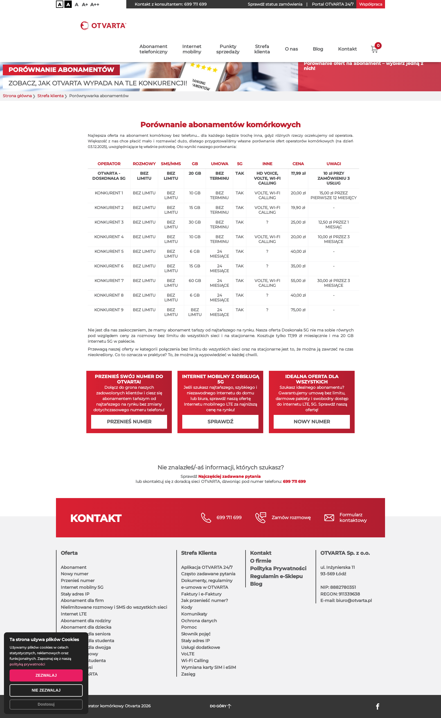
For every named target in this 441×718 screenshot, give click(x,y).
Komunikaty (194, 614)
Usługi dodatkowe (200, 647)
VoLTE (187, 653)
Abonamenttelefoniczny (153, 24)
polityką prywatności (27, 664)
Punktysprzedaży (227, 24)
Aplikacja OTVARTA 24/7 (207, 567)
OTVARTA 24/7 (333, 4)
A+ (85, 4)
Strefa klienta (50, 96)
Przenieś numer (129, 421)
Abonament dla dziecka (86, 627)
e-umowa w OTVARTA (204, 587)
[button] (374, 24)
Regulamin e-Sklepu (276, 576)
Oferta (69, 553)
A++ (94, 4)
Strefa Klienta (199, 553)
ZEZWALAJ (46, 675)
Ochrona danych (199, 620)
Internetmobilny (191, 24)
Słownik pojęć (196, 634)
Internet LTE (74, 614)
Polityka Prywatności (278, 568)
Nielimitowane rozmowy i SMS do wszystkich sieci (114, 607)
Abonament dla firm (82, 600)
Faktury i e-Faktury (201, 594)
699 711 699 (195, 4)
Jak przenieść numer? (204, 600)
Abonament (73, 567)
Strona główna (17, 96)
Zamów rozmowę (291, 517)
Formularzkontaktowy (353, 517)
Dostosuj (46, 704)
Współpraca (370, 4)
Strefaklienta (262, 24)
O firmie (260, 561)
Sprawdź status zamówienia (275, 4)
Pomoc (189, 627)
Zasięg (188, 674)
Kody (186, 607)
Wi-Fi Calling (194, 660)
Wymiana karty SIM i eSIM (208, 667)
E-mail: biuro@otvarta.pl (346, 600)
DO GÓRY (220, 706)
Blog (318, 24)
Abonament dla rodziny (86, 620)
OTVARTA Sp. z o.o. (345, 553)
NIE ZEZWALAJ (46, 690)
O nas (291, 24)
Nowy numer (312, 421)
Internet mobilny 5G (82, 587)
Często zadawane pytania (208, 573)
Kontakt (347, 24)
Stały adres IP (75, 594)
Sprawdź (220, 421)
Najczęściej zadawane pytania (229, 476)
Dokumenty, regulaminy (206, 580)
